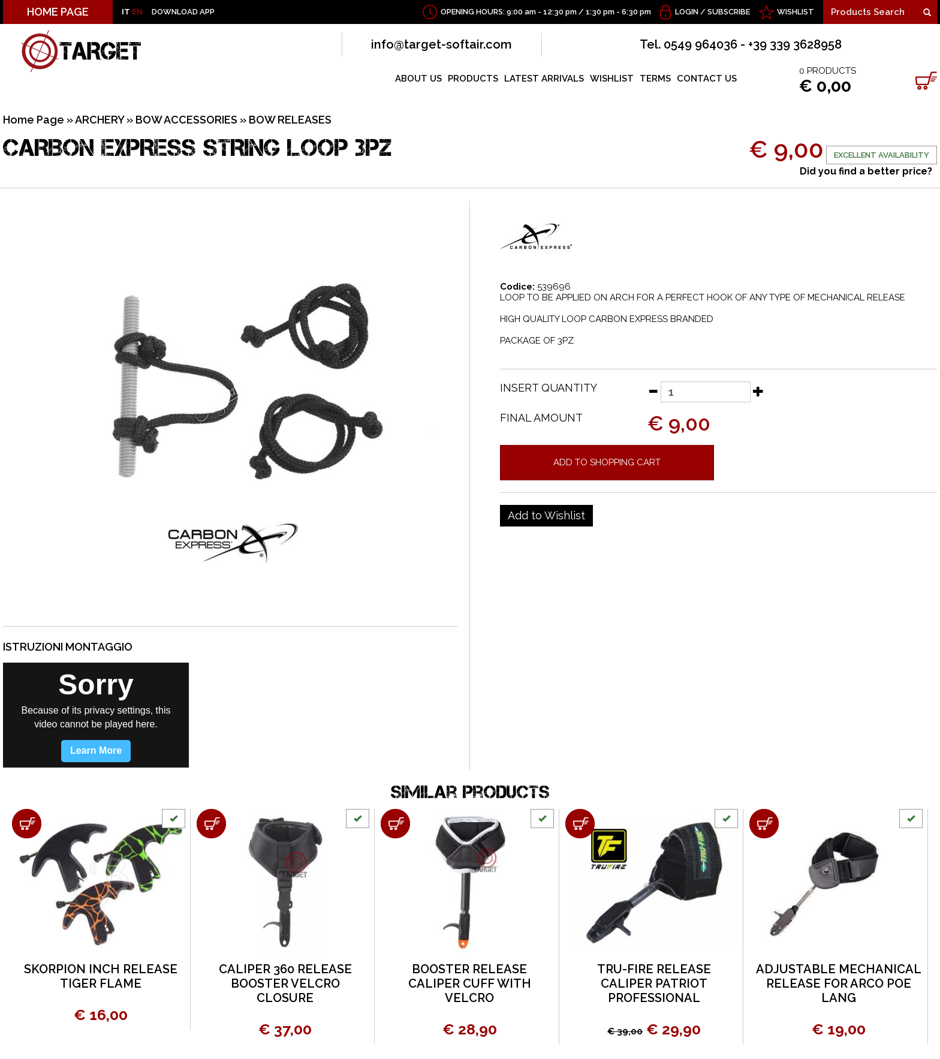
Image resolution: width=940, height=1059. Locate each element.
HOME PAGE (58, 11)
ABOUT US (418, 78)
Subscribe (728, 11)
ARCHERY (99, 119)
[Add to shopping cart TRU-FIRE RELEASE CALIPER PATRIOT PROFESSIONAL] (580, 823)
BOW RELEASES (290, 119)
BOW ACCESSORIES (186, 119)
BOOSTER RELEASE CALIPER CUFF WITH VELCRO (469, 983)
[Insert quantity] (706, 391)
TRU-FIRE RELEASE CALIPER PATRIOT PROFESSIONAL (654, 983)
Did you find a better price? (866, 171)
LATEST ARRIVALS (544, 78)
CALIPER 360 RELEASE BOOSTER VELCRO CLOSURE (285, 983)
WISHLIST (795, 11)
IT (126, 11)
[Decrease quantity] (652, 391)
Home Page (33, 119)
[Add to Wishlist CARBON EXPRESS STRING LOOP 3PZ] (546, 516)
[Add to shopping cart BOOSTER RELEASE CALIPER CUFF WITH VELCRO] (395, 823)
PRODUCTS (473, 78)
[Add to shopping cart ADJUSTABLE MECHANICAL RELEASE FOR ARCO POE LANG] (764, 823)
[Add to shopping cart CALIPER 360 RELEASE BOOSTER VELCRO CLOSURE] (211, 823)
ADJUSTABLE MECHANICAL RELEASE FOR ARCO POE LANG (838, 983)
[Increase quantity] (758, 391)
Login (686, 11)
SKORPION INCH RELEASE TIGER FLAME (100, 976)
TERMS (655, 78)
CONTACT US (707, 78)
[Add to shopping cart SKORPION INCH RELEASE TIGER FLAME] (26, 823)
